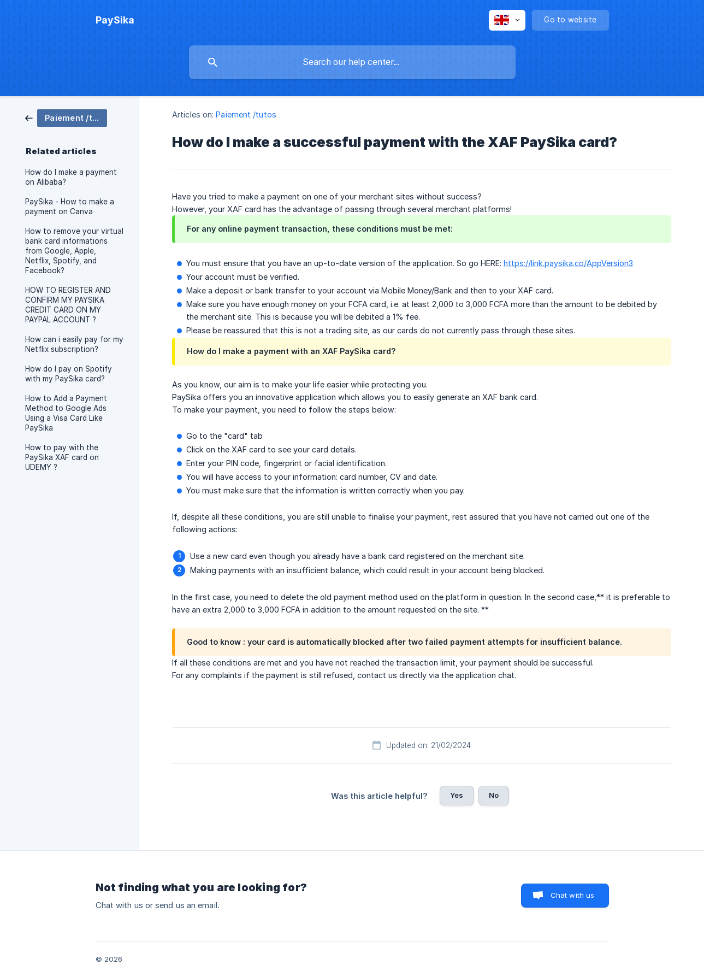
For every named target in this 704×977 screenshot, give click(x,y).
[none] (115, 20)
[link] (66, 117)
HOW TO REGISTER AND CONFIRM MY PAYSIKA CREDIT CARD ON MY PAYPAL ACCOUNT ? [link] (68, 305)
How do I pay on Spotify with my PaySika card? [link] (68, 373)
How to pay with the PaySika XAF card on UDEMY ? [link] (62, 457)
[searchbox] (352, 62)
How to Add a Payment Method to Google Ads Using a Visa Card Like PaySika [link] (66, 413)
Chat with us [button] (573, 895)
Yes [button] (456, 795)
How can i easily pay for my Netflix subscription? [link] (74, 344)
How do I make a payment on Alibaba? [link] (71, 177)
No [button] (494, 795)
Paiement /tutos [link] (246, 114)
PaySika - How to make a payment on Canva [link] (69, 206)
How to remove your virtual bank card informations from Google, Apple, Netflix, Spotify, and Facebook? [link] (74, 251)
